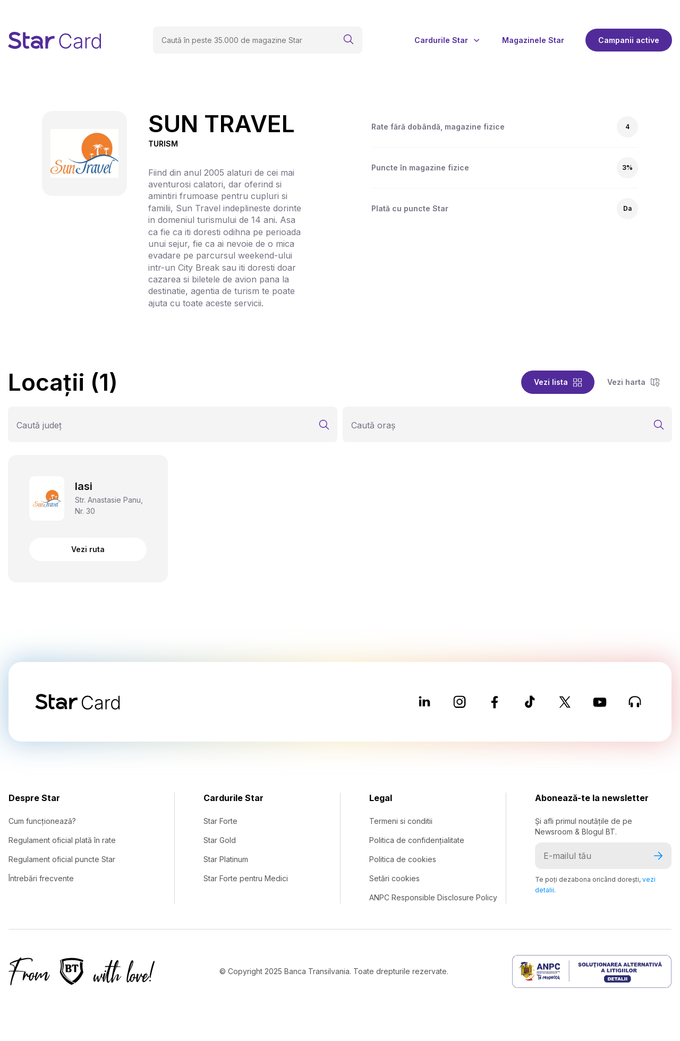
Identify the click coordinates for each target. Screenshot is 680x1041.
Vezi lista (558, 381)
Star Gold (219, 840)
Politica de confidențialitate (416, 840)
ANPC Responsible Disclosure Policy (433, 897)
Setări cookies (394, 878)
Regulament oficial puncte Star (61, 859)
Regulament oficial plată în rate (62, 840)
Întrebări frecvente (41, 878)
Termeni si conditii (400, 820)
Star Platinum (225, 859)
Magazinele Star (533, 40)
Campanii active (628, 40)
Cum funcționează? (42, 820)
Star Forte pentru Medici (245, 878)
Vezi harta (633, 381)
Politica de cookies (402, 859)
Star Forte (220, 820)
